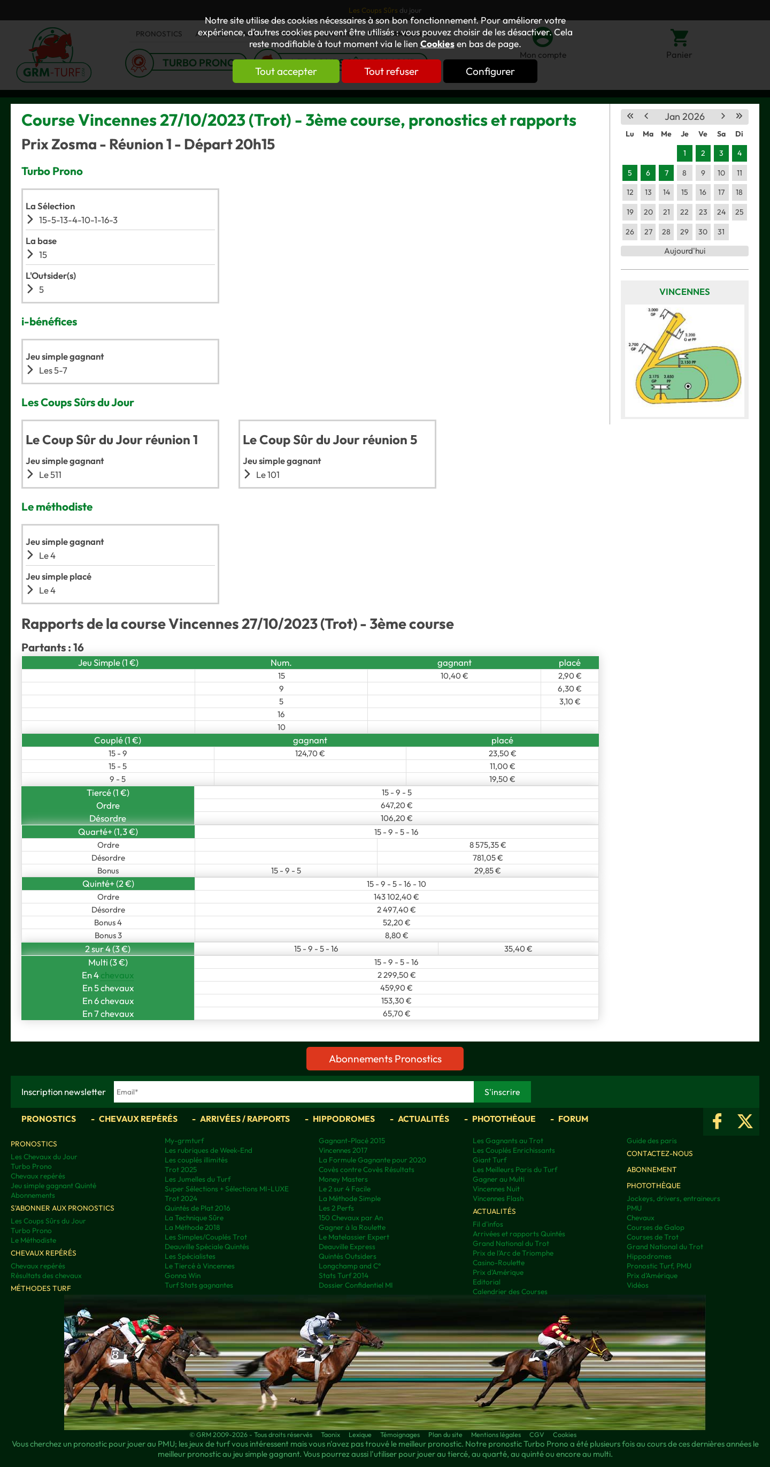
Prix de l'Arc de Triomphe (513, 1253)
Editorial (486, 1282)
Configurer (490, 71)
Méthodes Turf (41, 1288)
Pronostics (48, 1118)
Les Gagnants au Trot (508, 1140)
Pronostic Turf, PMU (659, 1266)
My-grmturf (184, 1140)
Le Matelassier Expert (354, 1237)
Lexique (360, 1434)
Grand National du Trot (511, 1243)
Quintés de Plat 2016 (197, 1208)
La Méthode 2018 (192, 1227)
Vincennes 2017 (343, 1150)
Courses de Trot (653, 1237)
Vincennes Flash (498, 1198)
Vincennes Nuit (496, 1189)
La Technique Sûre (194, 1217)
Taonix (330, 1434)
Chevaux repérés (138, 1118)
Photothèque (504, 1118)
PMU (634, 1208)
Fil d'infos (488, 1224)
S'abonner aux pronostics (62, 1208)
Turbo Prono (31, 1166)
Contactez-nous (660, 1153)
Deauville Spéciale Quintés (207, 1246)
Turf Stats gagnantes (199, 1285)
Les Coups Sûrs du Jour (48, 1221)
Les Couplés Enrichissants (514, 1150)
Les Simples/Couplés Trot (206, 1237)
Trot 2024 (181, 1198)
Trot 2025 (181, 1169)
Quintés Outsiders (347, 1256)
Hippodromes (344, 1118)
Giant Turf (489, 1160)
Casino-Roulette (499, 1262)
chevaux (117, 974)
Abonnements (33, 1195)
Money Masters (343, 1179)
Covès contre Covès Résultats (366, 1169)
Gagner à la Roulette (352, 1227)
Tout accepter (286, 71)
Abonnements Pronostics (385, 1058)
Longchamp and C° (350, 1266)
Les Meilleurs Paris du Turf (515, 1169)
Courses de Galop (655, 1227)
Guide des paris (652, 1140)
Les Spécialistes (190, 1256)
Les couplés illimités (196, 1160)
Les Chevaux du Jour (44, 1156)
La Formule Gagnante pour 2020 (372, 1160)
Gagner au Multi (499, 1179)
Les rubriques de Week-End (208, 1150)
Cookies (437, 44)
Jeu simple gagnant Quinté (53, 1185)
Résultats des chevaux (46, 1275)
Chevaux (640, 1217)
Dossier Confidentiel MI (356, 1285)
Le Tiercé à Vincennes (200, 1266)
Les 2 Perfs (336, 1208)
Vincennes (684, 291)
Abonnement (652, 1169)
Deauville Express (347, 1246)
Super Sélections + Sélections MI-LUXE (227, 1189)
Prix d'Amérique (498, 1272)
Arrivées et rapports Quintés (519, 1233)
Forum (573, 1118)
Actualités (423, 1118)
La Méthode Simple (350, 1198)
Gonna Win (183, 1275)
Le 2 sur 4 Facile (345, 1189)
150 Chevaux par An (351, 1217)
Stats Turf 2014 (343, 1275)
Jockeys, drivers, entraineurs (673, 1198)
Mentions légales (496, 1434)
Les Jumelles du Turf (197, 1179)
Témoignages (400, 1434)
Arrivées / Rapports (245, 1118)
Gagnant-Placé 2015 (352, 1140)
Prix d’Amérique (652, 1275)
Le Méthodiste (33, 1240)
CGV (536, 1434)
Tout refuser (391, 71)
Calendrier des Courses (510, 1291)
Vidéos (638, 1285)
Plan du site (445, 1434)
